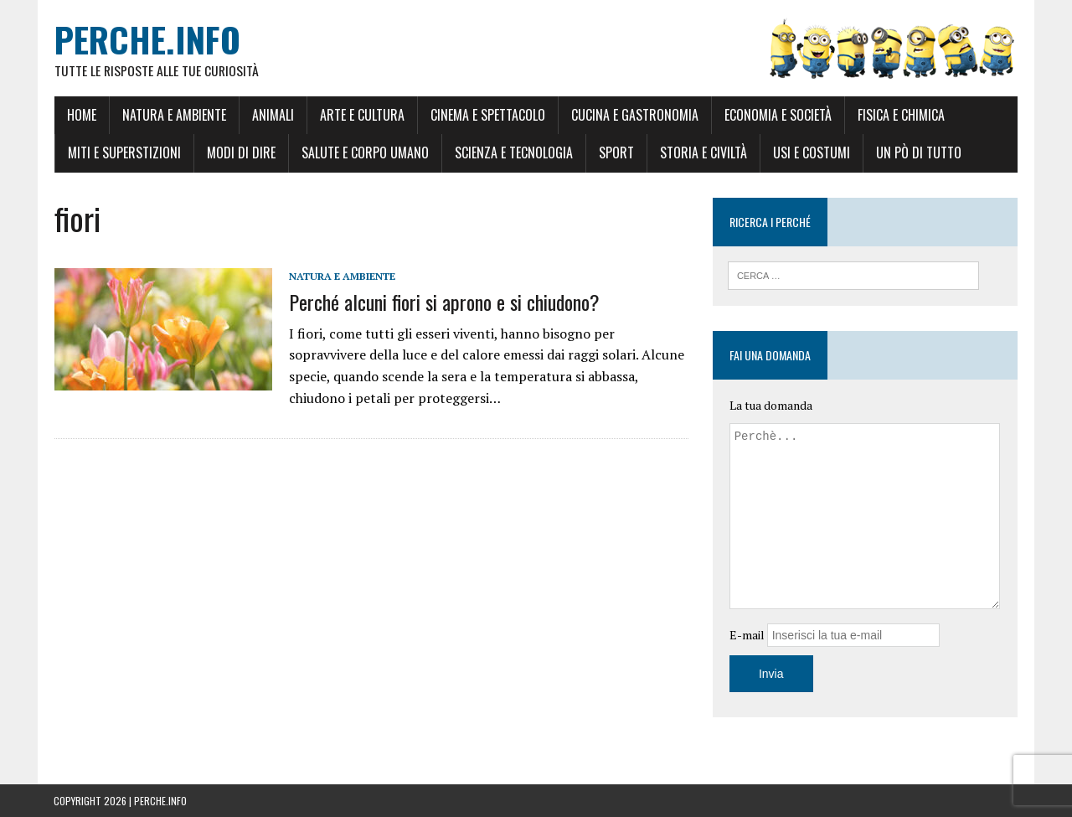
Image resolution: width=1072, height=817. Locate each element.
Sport (615, 153)
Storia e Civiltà (702, 153)
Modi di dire (240, 153)
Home (80, 115)
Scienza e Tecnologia (513, 153)
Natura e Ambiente (173, 115)
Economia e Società (777, 115)
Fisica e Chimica (900, 115)
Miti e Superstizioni (123, 153)
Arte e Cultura (361, 115)
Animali (272, 115)
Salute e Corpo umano (364, 153)
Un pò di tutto (918, 153)
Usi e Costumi (810, 153)
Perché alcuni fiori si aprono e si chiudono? (443, 302)
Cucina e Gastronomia (634, 115)
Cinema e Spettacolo (487, 115)
